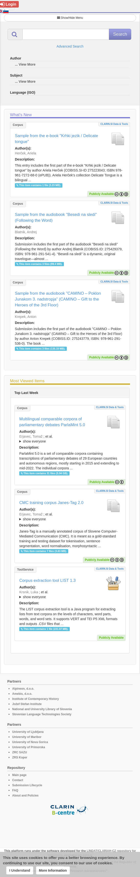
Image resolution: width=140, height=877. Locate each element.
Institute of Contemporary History (35, 699)
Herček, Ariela (25, 153)
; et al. (70, 439)
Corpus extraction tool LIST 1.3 (47, 580)
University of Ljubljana (28, 732)
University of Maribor (26, 737)
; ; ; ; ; (70, 517)
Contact (17, 780)
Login (8, 4)
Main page (19, 775)
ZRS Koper (19, 757)
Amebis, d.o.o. (22, 694)
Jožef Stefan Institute (27, 704)
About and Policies (25, 795)
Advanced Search (70, 46)
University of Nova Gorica (30, 742)
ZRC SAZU (19, 752)
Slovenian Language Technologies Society (41, 714)
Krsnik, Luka (28, 592)
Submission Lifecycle (27, 785)
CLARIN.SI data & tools (114, 124)
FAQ (15, 790)
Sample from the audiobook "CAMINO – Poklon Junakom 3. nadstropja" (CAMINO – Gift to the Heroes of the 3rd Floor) (58, 299)
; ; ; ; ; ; (70, 594)
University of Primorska (28, 747)
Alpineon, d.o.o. (23, 688)
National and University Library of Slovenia (42, 709)
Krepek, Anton (25, 317)
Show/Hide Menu (70, 18)
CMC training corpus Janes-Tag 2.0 (51, 502)
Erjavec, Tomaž (30, 436)
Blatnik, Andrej (26, 232)
